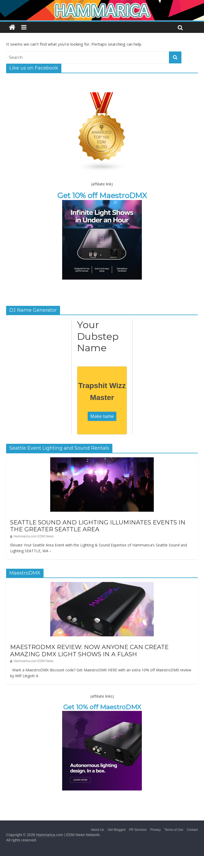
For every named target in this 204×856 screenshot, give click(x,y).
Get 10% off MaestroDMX (102, 195)
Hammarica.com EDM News (34, 536)
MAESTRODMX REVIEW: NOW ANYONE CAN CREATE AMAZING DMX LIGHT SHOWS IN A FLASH (89, 651)
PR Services (138, 830)
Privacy (155, 830)
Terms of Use (173, 830)
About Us (97, 830)
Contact (192, 830)
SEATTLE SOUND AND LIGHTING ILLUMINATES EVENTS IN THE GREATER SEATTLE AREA (97, 526)
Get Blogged (116, 830)
